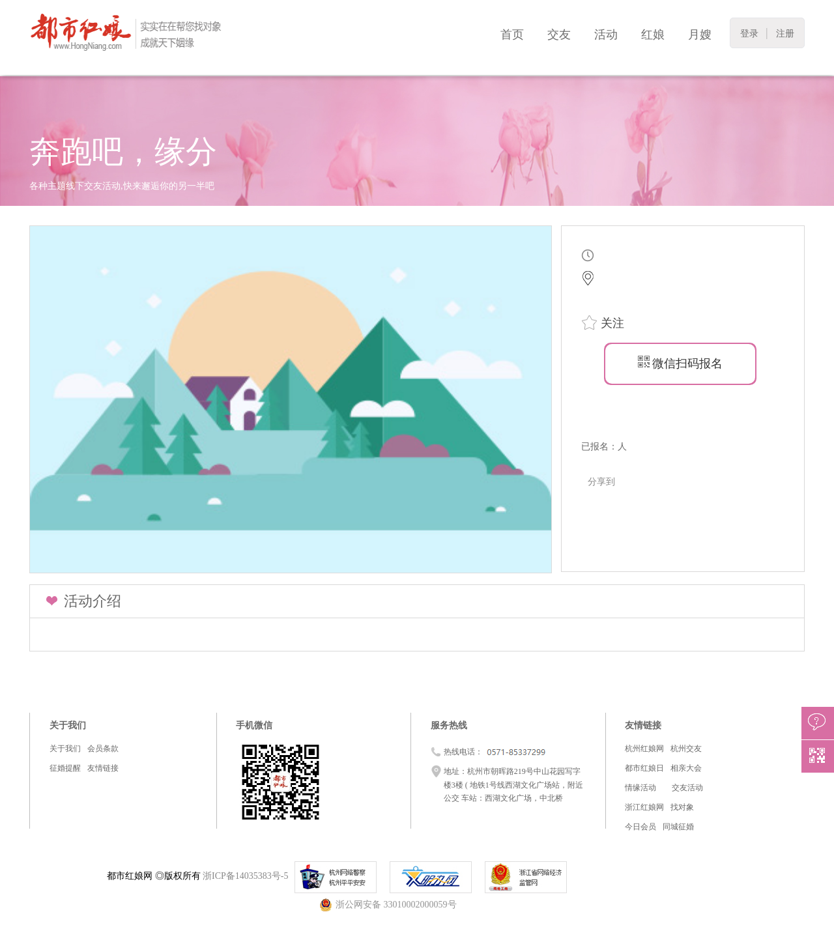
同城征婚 (678, 826)
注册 (785, 33)
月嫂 (700, 34)
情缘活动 (640, 787)
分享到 (601, 482)
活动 (606, 34)
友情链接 (103, 768)
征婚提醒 (65, 768)
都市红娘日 (644, 768)
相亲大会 (686, 768)
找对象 (682, 807)
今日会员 (640, 826)
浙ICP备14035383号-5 (245, 876)
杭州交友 (686, 748)
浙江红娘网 (644, 807)
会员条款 (103, 748)
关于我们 (65, 748)
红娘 (653, 34)
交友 (559, 34)
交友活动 (687, 787)
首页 (512, 34)
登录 (749, 33)
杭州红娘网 (644, 748)
